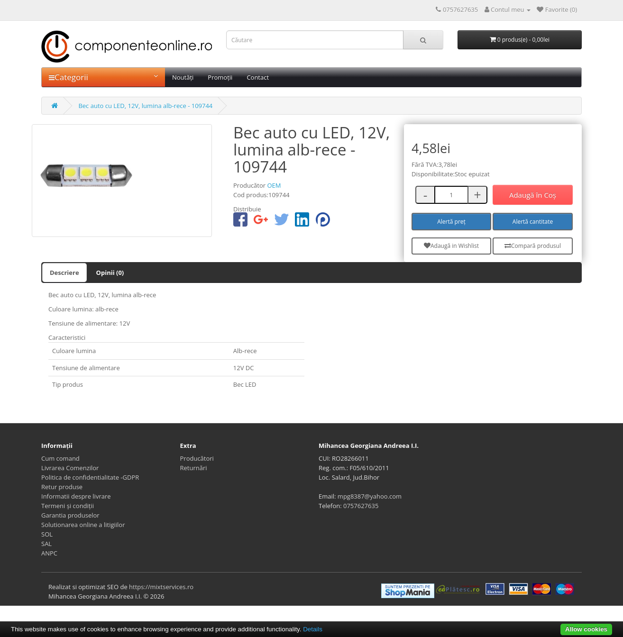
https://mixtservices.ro (161, 586)
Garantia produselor (70, 515)
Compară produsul (532, 246)
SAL (46, 543)
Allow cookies (586, 629)
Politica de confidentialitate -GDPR (90, 477)
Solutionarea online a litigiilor (83, 524)
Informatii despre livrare (76, 496)
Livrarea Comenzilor (70, 468)
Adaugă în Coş (532, 195)
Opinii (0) (110, 272)
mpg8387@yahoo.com (370, 496)
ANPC (49, 553)
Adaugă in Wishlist (451, 246)
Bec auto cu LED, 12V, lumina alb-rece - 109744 (145, 105)
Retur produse (61, 486)
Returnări (193, 468)
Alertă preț (451, 222)
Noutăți (182, 77)
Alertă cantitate (533, 222)
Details (312, 629)
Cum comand (60, 458)
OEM (274, 185)
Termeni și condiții (67, 505)
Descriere (64, 272)
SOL (47, 534)
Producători (197, 458)
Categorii (103, 77)
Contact (258, 77)
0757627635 (360, 505)
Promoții (220, 77)
